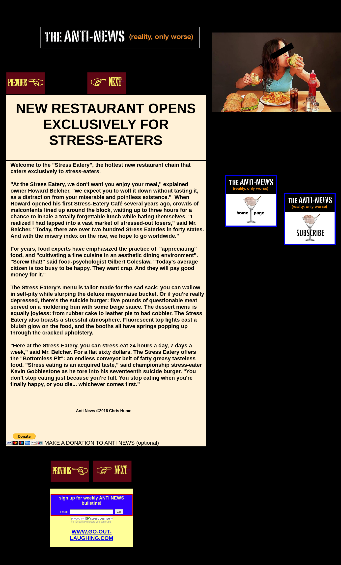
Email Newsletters (85, 521)
